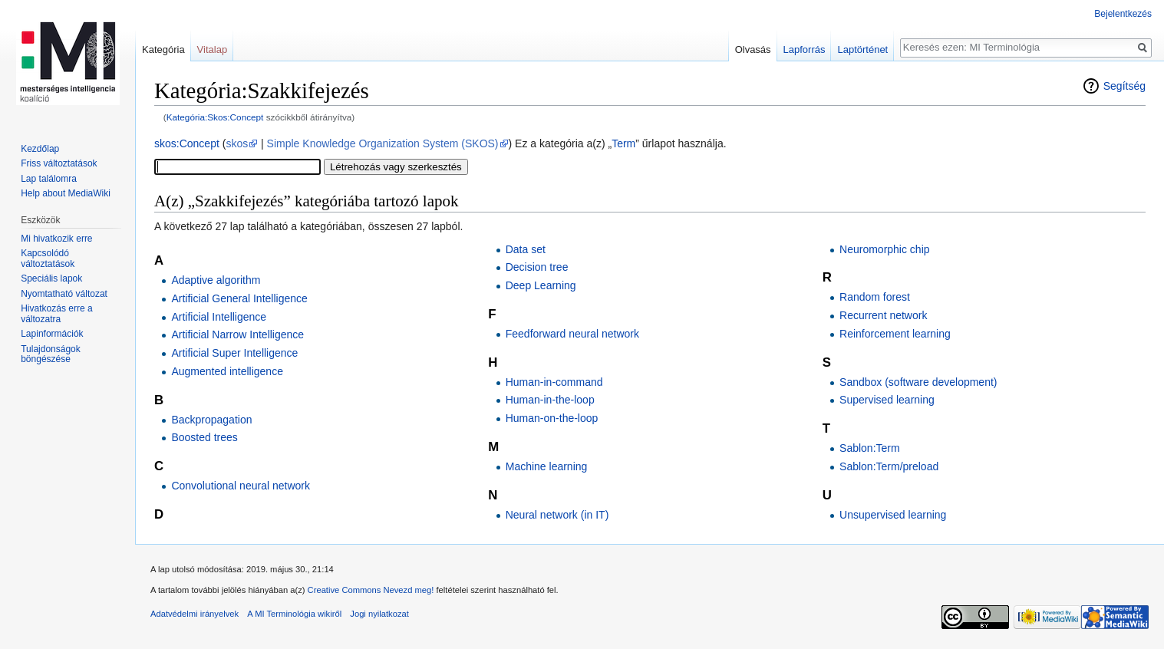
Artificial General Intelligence (239, 298)
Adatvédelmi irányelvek (194, 613)
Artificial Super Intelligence (234, 353)
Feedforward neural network (572, 334)
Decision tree (537, 267)
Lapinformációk (52, 333)
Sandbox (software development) (918, 382)
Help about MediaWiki (65, 193)
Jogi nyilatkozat (379, 613)
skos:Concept (186, 143)
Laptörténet (862, 49)
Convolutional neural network (240, 485)
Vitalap (212, 49)
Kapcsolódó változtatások (47, 258)
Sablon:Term (869, 448)
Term (623, 143)
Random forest (874, 297)
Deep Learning (541, 285)
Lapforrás (804, 49)
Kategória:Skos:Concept (215, 117)
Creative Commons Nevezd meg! (371, 590)
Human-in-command (554, 382)
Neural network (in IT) (557, 515)
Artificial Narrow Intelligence (237, 334)
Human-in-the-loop (550, 400)
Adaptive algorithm (215, 280)
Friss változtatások (59, 163)
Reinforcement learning (895, 334)
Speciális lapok (51, 278)
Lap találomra (49, 178)
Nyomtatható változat (64, 293)
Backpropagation (211, 419)
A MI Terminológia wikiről (294, 613)
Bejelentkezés (1123, 13)
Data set (526, 249)
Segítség (1124, 86)
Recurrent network (883, 315)
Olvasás (753, 49)
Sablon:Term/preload (888, 466)
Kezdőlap (40, 148)
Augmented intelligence (227, 371)
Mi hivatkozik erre (56, 238)
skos (237, 143)
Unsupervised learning (892, 515)
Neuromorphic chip (884, 249)
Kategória (163, 49)
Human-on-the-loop (552, 418)
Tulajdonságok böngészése (51, 354)
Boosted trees (204, 437)
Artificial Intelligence (218, 317)
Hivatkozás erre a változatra (56, 313)
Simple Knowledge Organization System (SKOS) (383, 143)
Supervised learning (887, 400)
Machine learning (547, 466)
